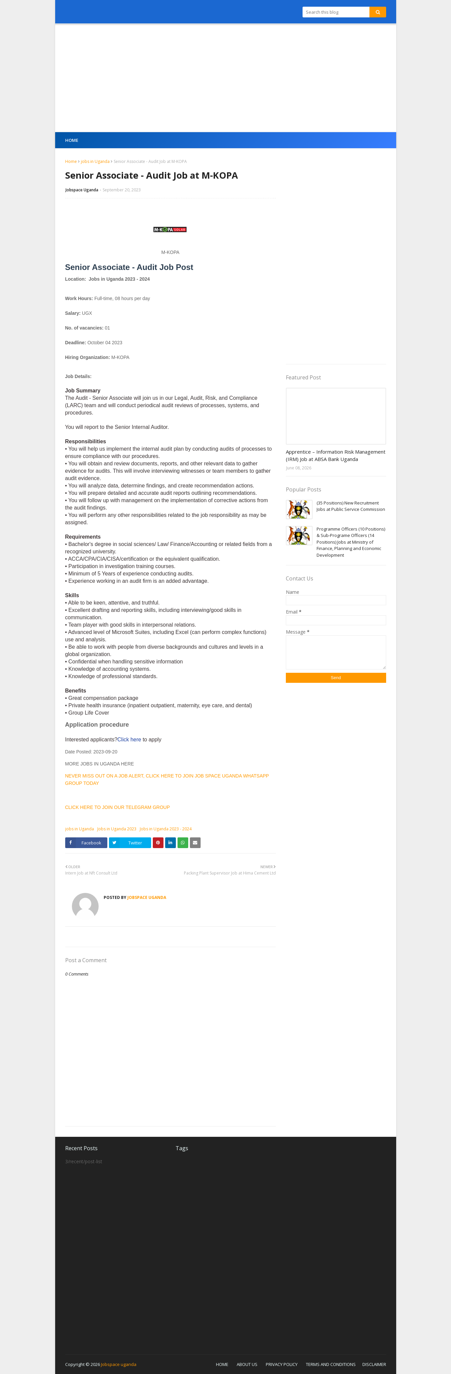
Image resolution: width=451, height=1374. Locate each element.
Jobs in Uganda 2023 (116, 829)
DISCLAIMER (374, 1364)
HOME (222, 1364)
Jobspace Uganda (82, 190)
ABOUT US (247, 1364)
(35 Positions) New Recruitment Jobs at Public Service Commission (351, 506)
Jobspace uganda (118, 1364)
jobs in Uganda (95, 161)
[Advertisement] (225, 78)
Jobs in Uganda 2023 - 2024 (166, 829)
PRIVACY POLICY (282, 1364)
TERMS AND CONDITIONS (331, 1364)
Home (71, 161)
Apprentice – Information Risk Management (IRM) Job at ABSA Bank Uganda (335, 455)
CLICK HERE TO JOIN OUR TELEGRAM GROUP (117, 807)
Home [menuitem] (72, 140)
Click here (130, 739)
